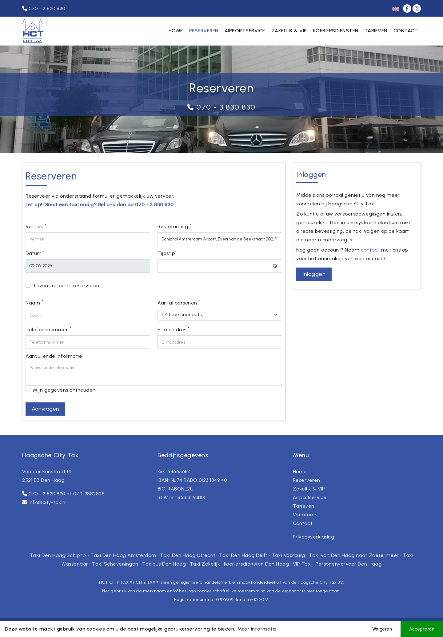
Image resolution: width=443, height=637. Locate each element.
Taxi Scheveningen (115, 564)
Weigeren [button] (382, 629)
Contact (405, 31)
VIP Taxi (302, 564)
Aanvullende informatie (54, 356)
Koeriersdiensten (335, 31)
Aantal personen (179, 302)
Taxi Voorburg (288, 555)
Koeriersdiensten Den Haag (256, 564)
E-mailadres (174, 329)
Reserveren (203, 31)
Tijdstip (167, 253)
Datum (35, 253)
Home (176, 31)
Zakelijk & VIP (289, 31)
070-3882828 (89, 494)
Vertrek (36, 226)
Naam (34, 302)
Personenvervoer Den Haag (348, 564)
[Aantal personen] (220, 315)
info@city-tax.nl (47, 502)
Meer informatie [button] (257, 629)
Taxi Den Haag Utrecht (187, 555)
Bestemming (174, 226)
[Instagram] (417, 8)
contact (370, 250)
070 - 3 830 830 (226, 107)
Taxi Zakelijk (205, 564)
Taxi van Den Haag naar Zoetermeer (354, 555)
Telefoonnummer (48, 329)
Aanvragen (45, 408)
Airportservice (245, 31)
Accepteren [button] (421, 629)
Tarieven (376, 31)
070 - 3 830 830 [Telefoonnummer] (43, 8)
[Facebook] (408, 8)
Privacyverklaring (313, 537)
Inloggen (313, 274)
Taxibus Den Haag (164, 564)
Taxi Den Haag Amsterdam (123, 555)
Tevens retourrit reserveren (66, 285)
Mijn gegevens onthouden (64, 390)
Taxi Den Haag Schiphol (58, 555)
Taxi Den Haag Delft (243, 555)
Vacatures (305, 515)
